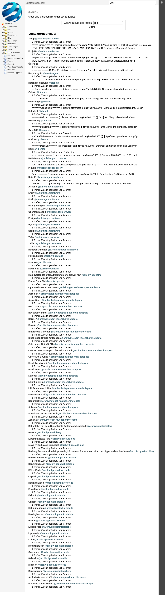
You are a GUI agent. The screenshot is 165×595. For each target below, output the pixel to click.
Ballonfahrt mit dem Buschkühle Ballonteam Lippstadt (57, 426)
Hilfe (9, 38)
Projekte (32, 51)
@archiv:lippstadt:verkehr (57, 571)
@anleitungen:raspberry (50, 168)
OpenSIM (33, 130)
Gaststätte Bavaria (38, 356)
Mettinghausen (36, 546)
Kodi (30, 199)
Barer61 (32, 325)
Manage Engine (36, 205)
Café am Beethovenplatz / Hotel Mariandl (50, 350)
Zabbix (32, 243)
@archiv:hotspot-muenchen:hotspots (59, 293)
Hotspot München (37, 249)
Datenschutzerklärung (16, 58)
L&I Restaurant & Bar (39, 388)
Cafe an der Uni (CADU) (40, 344)
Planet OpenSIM (37, 281)
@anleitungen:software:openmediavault (79, 287)
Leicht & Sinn (35, 382)
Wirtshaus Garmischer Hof (42, 413)
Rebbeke (33, 558)
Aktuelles (11, 55)
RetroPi (32, 177)
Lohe (31, 539)
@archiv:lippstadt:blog (99, 426)
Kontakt (10, 61)
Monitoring (34, 120)
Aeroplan (33, 293)
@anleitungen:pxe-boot (53, 158)
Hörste (31, 520)
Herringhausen (36, 514)
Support (10, 64)
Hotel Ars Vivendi (37, 363)
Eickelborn (34, 489)
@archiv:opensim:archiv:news (69, 577)
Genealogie (34, 101)
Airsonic (32, 186)
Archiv (9, 29)
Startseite (8, 23)
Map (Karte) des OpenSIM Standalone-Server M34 (54, 275)
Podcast (32, 139)
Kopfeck (32, 375)
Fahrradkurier (35, 256)
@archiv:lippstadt (53, 256)
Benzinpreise (35, 571)
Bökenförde (34, 470)
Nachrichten (12, 41)
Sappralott (33, 401)
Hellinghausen (36, 508)
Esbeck (32, 495)
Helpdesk (33, 111)
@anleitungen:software (47, 38)
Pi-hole (32, 168)
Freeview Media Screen (40, 583)
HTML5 (32, 432)
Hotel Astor (34, 369)
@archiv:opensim (49, 268)
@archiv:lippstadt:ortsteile (62, 457)
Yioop (31, 38)
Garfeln (32, 501)
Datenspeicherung (38, 83)
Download (33, 268)
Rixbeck (32, 564)
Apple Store (34, 300)
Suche (154, 3)
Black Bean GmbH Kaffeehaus (44, 338)
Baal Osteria (35, 306)
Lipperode (33, 533)
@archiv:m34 (44, 262)
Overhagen (34, 552)
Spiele (9, 49)
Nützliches (11, 44)
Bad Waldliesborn (37, 457)
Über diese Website (15, 67)
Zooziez (32, 419)
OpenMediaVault (37, 212)
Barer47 (32, 319)
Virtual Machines (13, 52)
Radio (31, 149)
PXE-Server (34, 158)
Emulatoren (11, 35)
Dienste (10, 32)
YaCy (31, 237)
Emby (31, 193)
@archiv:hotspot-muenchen (63, 249)
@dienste (54, 83)
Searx (31, 231)
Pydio (31, 224)
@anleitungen (50, 73)
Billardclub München (39, 331)
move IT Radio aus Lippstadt (43, 445)
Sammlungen (12, 47)
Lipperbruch (35, 527)
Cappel (32, 476)
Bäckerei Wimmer (37, 312)
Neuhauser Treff (37, 394)
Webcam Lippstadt (14, 73)
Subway (32, 407)
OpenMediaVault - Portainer (43, 287)
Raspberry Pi (35, 73)
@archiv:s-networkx (48, 51)
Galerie (32, 92)
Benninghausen (36, 464)
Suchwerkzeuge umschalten (77, 23)
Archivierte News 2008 (40, 577)
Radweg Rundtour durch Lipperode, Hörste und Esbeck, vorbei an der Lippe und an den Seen (78, 451)
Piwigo (32, 218)
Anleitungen (12, 26)
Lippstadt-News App (39, 438)
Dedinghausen (36, 482)
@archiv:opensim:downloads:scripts (73, 583)
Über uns (11, 70)
